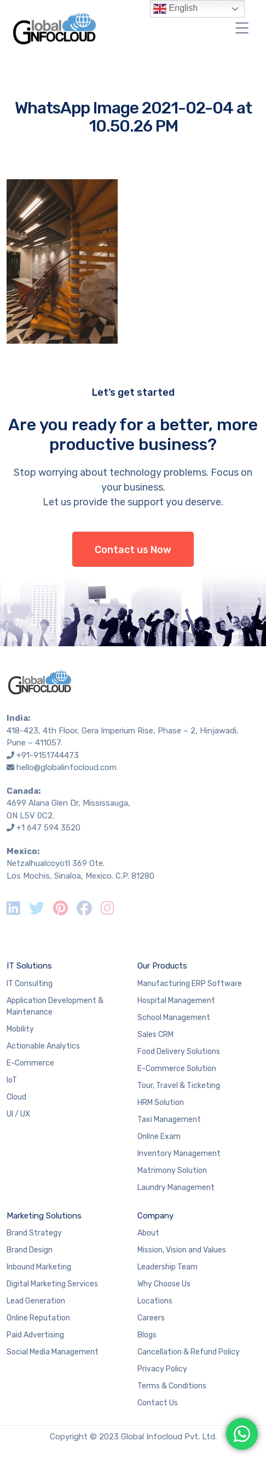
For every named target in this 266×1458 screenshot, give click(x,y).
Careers (151, 1318)
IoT (12, 1080)
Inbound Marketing (39, 1267)
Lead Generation (36, 1301)
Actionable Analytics (43, 1046)
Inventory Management (179, 1153)
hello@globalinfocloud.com (66, 767)
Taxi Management (169, 1119)
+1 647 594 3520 (48, 828)
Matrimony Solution (172, 1170)
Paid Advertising (35, 1335)
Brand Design (30, 1250)
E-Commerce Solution (176, 1068)
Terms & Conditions (171, 1386)
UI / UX (18, 1114)
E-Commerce (30, 1063)
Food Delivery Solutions (178, 1051)
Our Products (162, 966)
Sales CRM (155, 1034)
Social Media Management (53, 1352)
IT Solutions (29, 966)
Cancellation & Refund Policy (188, 1352)
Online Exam (159, 1136)
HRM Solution (160, 1102)
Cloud (16, 1097)
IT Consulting (30, 983)
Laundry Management (176, 1187)
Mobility (20, 1029)
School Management (173, 1017)
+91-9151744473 (47, 755)
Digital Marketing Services (52, 1284)
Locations (154, 1301)
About (148, 1233)
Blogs (147, 1335)
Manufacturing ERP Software (189, 983)
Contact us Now (133, 550)
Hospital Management (176, 1000)
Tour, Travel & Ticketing (178, 1085)
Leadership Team (167, 1267)
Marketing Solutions (44, 1216)
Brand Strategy (34, 1233)
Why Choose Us (163, 1284)
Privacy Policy (162, 1369)
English (175, 8)
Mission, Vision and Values (181, 1250)
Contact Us (157, 1403)
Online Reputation (38, 1318)
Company (155, 1216)
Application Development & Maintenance (55, 1006)
